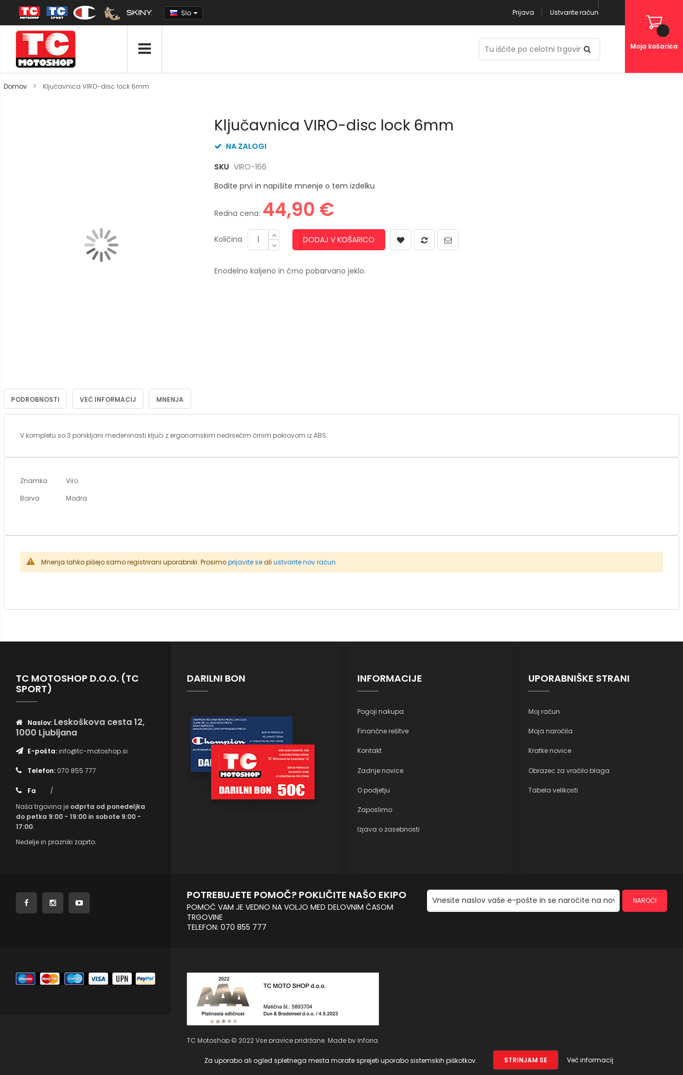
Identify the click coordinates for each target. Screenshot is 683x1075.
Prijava (523, 12)
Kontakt (369, 750)
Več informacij (108, 398)
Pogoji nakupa (380, 710)
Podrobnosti (35, 398)
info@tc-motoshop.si (93, 750)
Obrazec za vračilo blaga (569, 769)
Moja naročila (550, 730)
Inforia (367, 1039)
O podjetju (373, 789)
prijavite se (245, 561)
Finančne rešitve (383, 730)
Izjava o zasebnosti (388, 828)
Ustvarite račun (574, 12)
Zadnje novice (380, 769)
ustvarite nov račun (304, 561)
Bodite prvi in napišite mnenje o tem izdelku (294, 186)
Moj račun (544, 710)
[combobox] (539, 49)
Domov (15, 86)
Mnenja (170, 398)
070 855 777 (76, 770)
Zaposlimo (374, 809)
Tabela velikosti (553, 789)
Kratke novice (549, 750)
